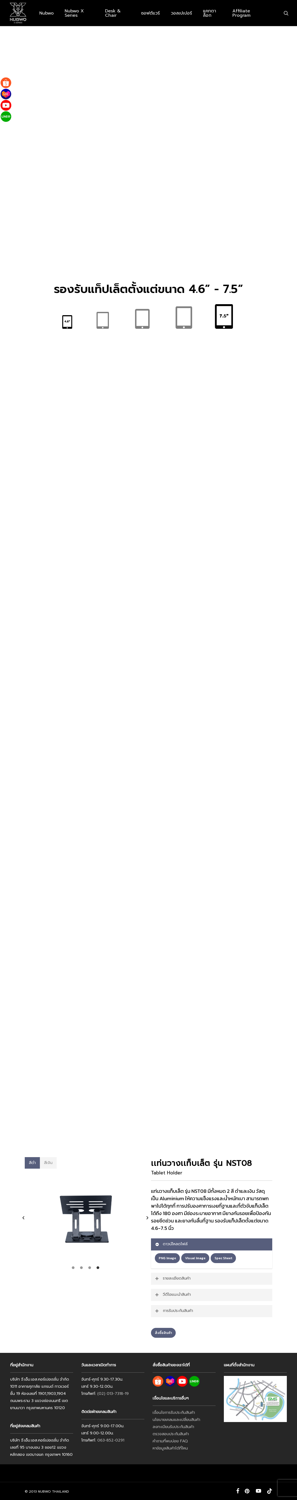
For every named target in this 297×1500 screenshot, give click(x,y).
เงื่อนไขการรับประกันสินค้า (174, 1412)
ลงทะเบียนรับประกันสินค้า (173, 1427)
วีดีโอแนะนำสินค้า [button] (173, 1294)
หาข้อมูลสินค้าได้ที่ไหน (170, 1448)
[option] (85, 1217)
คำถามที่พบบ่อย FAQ (170, 1441)
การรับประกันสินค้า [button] (174, 1311)
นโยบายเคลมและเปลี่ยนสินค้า (176, 1420)
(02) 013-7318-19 (113, 1394)
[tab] (73, 1267)
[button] (32, 1163)
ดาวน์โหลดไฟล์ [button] (171, 1244)
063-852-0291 (110, 1440)
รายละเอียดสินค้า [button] (173, 1278)
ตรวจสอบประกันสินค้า (171, 1434)
